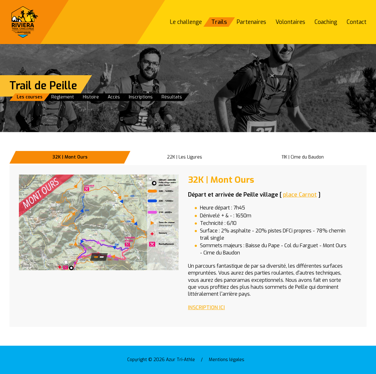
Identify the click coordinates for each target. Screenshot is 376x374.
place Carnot (300, 194)
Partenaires (251, 22)
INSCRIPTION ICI (206, 307)
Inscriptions (141, 97)
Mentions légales (226, 360)
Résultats (172, 97)
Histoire (91, 97)
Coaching (326, 22)
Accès (114, 97)
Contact (357, 22)
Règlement (62, 97)
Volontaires (290, 22)
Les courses (30, 97)
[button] (99, 222)
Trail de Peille (43, 86)
